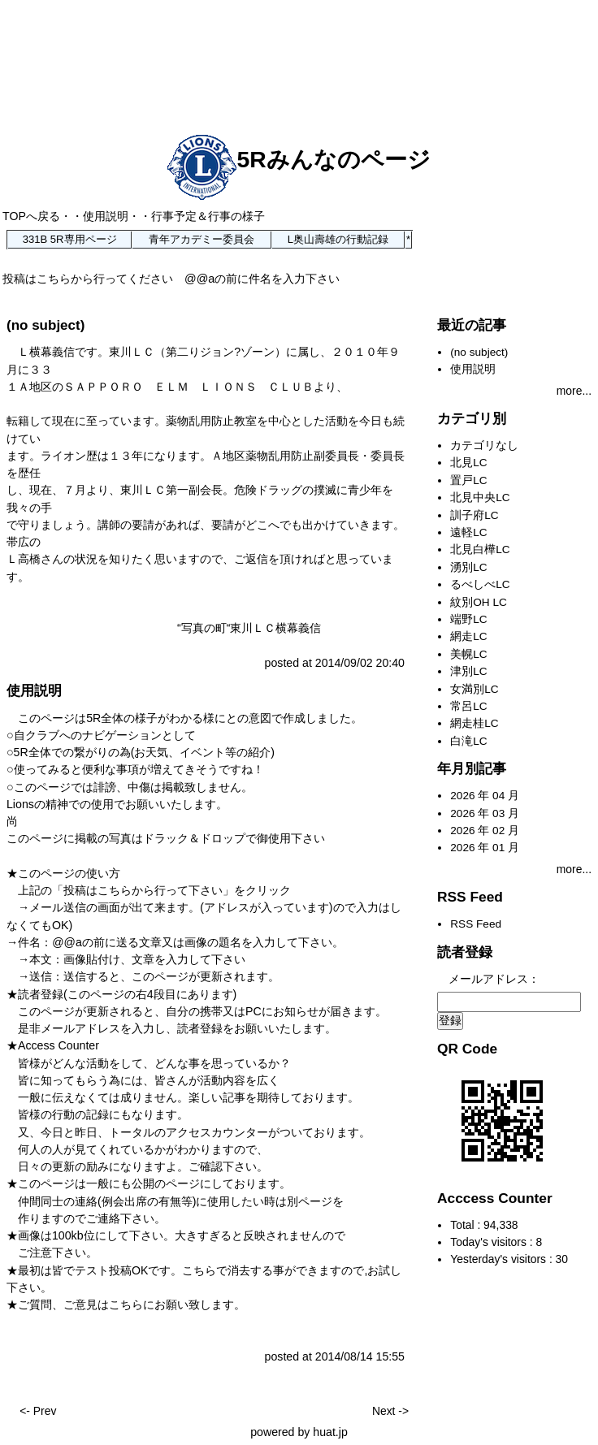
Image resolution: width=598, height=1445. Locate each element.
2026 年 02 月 (484, 830)
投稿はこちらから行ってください (87, 278)
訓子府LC (474, 515)
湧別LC (468, 567)
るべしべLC (479, 584)
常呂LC (468, 706)
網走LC (468, 636)
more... (574, 390)
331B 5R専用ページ (70, 239)
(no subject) (45, 325)
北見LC (468, 462)
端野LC (468, 619)
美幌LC (468, 654)
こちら (126, 1304)
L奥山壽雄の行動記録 (338, 239)
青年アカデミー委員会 (201, 239)
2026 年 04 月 (484, 796)
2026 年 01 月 (484, 847)
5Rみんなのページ (298, 159)
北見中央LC (479, 497)
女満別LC (474, 689)
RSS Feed (475, 924)
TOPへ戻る (31, 216)
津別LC (468, 671)
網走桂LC (474, 723)
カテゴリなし (484, 445)
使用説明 (105, 216)
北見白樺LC (479, 549)
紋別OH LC (478, 602)
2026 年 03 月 (484, 813)
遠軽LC (468, 532)
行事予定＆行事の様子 (208, 216)
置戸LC (468, 480)
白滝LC (468, 741)
